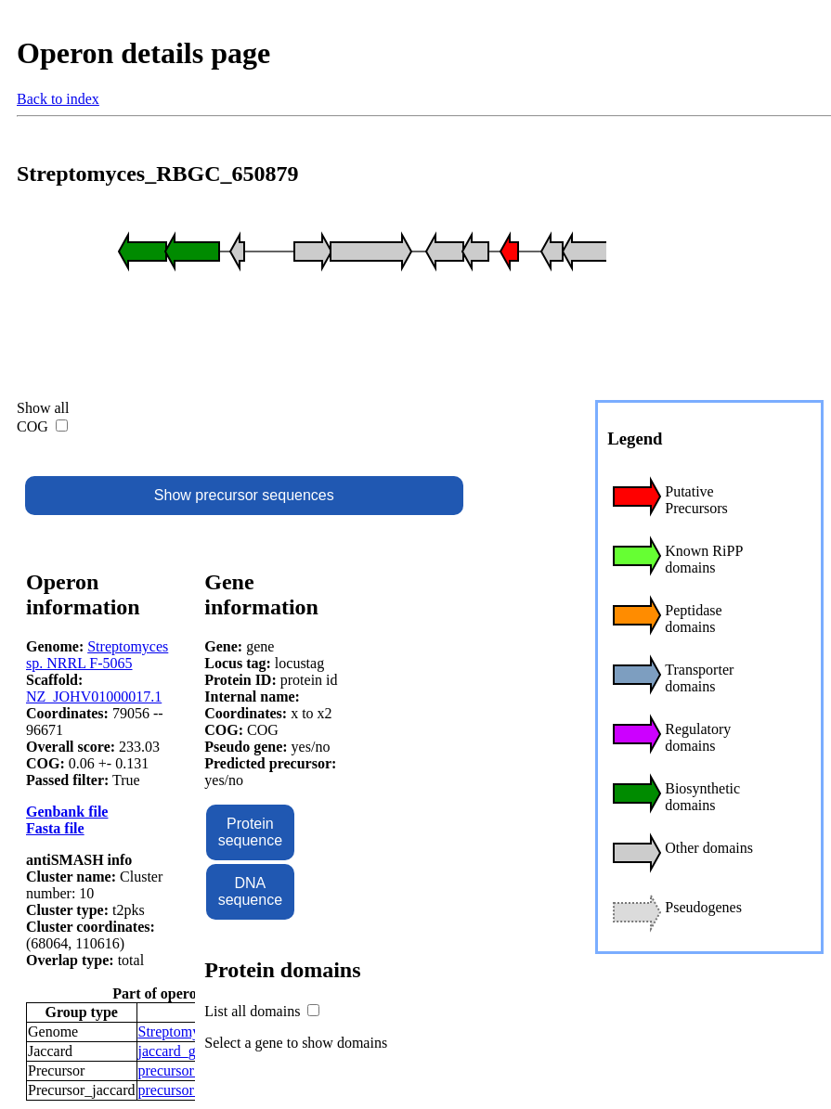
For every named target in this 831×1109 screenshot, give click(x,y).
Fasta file (55, 828)
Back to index (58, 99)
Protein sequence (250, 832)
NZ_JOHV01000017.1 (94, 696)
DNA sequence (250, 891)
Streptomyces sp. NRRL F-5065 (97, 654)
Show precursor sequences (244, 495)
